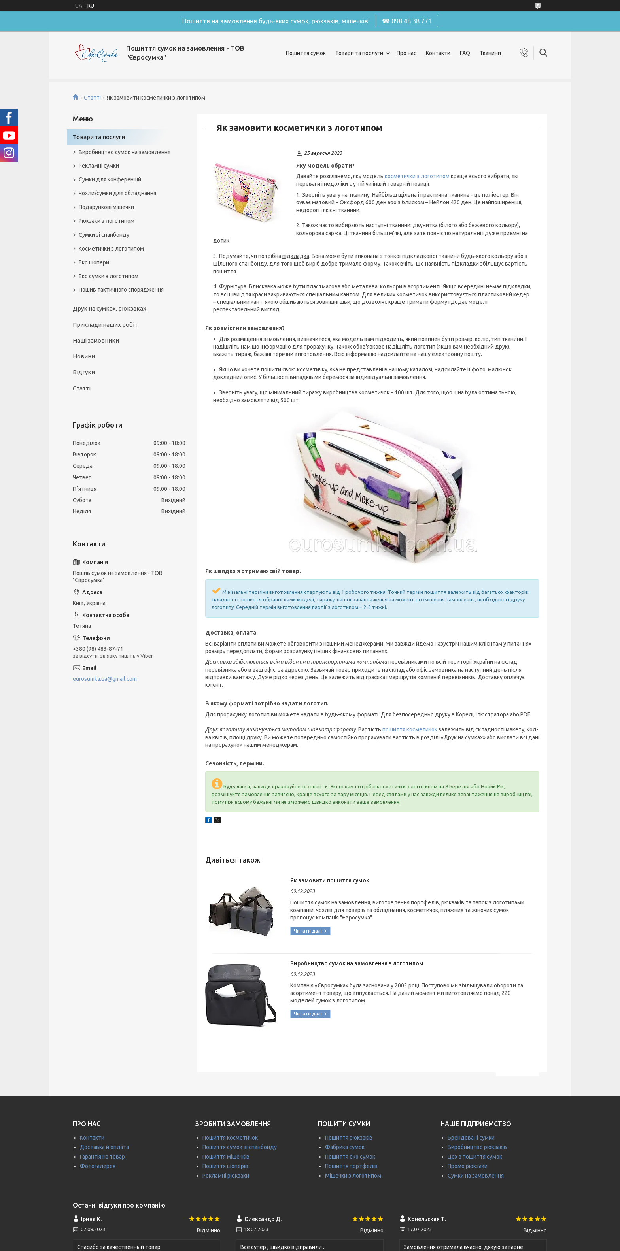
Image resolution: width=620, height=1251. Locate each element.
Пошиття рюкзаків (348, 1137)
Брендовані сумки (471, 1137)
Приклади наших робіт (105, 324)
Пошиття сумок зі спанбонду (239, 1147)
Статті (92, 97)
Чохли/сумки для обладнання (117, 193)
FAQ (465, 53)
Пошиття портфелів (351, 1166)
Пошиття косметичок (230, 1137)
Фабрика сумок (345, 1147)
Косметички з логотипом (111, 248)
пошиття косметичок (409, 729)
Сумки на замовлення (476, 1175)
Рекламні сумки (99, 165)
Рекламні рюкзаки (225, 1175)
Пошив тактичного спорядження (121, 289)
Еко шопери (94, 262)
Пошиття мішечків (226, 1156)
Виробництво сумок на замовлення (124, 152)
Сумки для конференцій (110, 179)
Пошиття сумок (306, 53)
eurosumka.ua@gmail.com (105, 679)
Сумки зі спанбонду (104, 235)
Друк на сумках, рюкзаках (109, 308)
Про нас (406, 53)
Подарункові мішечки (106, 207)
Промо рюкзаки (468, 1166)
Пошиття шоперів (225, 1166)
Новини (84, 356)
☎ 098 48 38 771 (407, 20)
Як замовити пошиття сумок (329, 880)
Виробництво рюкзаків (477, 1147)
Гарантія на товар (102, 1156)
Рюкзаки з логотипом (106, 221)
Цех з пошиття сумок (475, 1156)
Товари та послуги (359, 53)
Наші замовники (96, 340)
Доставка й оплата (104, 1147)
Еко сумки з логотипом (108, 276)
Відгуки (84, 372)
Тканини (490, 53)
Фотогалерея (97, 1166)
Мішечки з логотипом (353, 1175)
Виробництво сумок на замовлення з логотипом (356, 963)
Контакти (438, 53)
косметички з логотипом (417, 176)
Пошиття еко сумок (350, 1156)
